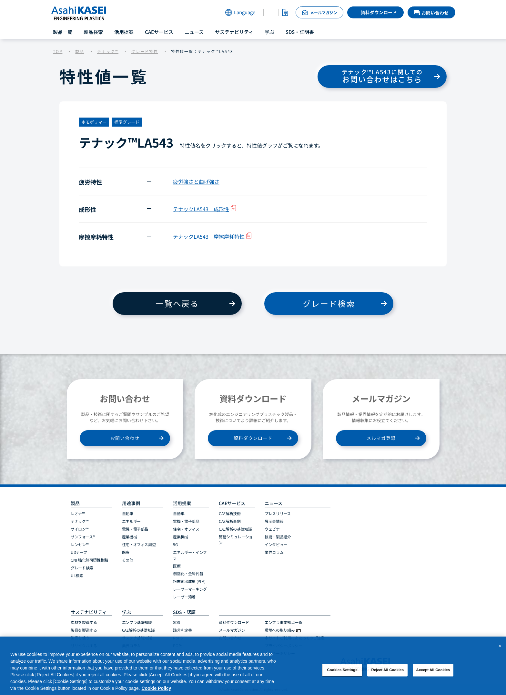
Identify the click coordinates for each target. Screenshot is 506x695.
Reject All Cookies (387, 673)
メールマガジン (232, 630)
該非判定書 (182, 630)
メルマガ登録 (381, 438)
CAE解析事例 (229, 521)
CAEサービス (159, 31)
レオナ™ (78, 513)
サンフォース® (83, 536)
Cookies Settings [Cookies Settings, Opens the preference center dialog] (342, 673)
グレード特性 (144, 51)
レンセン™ (79, 544)
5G (175, 544)
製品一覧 (62, 31)
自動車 (127, 513)
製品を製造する (84, 630)
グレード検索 (329, 303)
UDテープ (79, 552)
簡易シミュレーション (236, 539)
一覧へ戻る (177, 303)
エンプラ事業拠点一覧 (283, 622)
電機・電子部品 (135, 529)
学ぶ (269, 31)
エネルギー (131, 521)
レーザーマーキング (190, 589)
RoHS (178, 637)
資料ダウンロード (379, 12)
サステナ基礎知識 (137, 637)
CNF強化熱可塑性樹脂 (89, 560)
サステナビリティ (234, 31)
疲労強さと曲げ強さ (196, 181)
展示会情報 (274, 521)
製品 (79, 51)
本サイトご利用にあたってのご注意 (294, 637)
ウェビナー (274, 529)
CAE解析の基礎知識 (235, 529)
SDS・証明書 (300, 31)
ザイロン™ (79, 529)
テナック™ (107, 51)
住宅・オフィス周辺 (139, 544)
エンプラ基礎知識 (137, 622)
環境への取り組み (283, 630)
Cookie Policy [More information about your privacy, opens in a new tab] (156, 691)
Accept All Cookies (433, 673)
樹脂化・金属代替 (188, 573)
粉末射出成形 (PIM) (189, 581)
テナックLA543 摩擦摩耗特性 (212, 236)
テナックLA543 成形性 (204, 209)
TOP (57, 51)
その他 (127, 560)
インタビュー (276, 544)
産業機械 (129, 536)
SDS (176, 622)
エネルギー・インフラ (190, 555)
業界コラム (274, 552)
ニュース (194, 31)
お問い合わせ (124, 438)
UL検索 (77, 575)
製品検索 (93, 31)
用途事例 (131, 503)
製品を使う (80, 637)
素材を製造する (84, 622)
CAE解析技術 (229, 513)
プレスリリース (277, 513)
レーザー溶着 (184, 596)
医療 (125, 552)
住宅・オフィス (186, 529)
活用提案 (124, 31)
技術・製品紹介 (278, 536)
